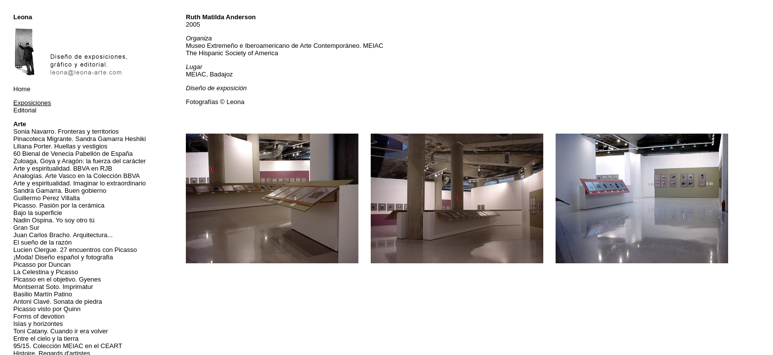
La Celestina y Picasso (45, 272)
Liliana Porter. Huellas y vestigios (60, 146)
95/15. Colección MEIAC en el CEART (67, 346)
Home (22, 89)
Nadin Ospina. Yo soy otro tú (54, 220)
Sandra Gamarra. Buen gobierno (59, 190)
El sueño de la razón (42, 242)
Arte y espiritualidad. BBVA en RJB (62, 168)
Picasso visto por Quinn (47, 309)
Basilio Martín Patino (42, 294)
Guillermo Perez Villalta (46, 198)
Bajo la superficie (37, 212)
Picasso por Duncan (41, 264)
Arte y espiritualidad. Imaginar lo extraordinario (79, 183)
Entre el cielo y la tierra (45, 338)
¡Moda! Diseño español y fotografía (63, 257)
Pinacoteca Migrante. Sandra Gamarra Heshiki (79, 138)
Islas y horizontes (38, 323)
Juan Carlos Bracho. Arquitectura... (63, 235)
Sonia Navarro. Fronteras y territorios (66, 131)
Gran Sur (26, 227)
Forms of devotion (39, 316)
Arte (19, 124)
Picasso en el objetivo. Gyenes (57, 279)
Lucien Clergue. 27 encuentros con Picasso (75, 249)
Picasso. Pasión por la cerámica (59, 205)
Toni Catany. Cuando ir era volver (60, 331)
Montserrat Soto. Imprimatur (53, 286)
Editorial (24, 110)
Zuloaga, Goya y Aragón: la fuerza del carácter (79, 161)
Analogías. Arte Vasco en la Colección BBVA (76, 175)
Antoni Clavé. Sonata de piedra (57, 301)
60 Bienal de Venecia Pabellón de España (73, 153)
